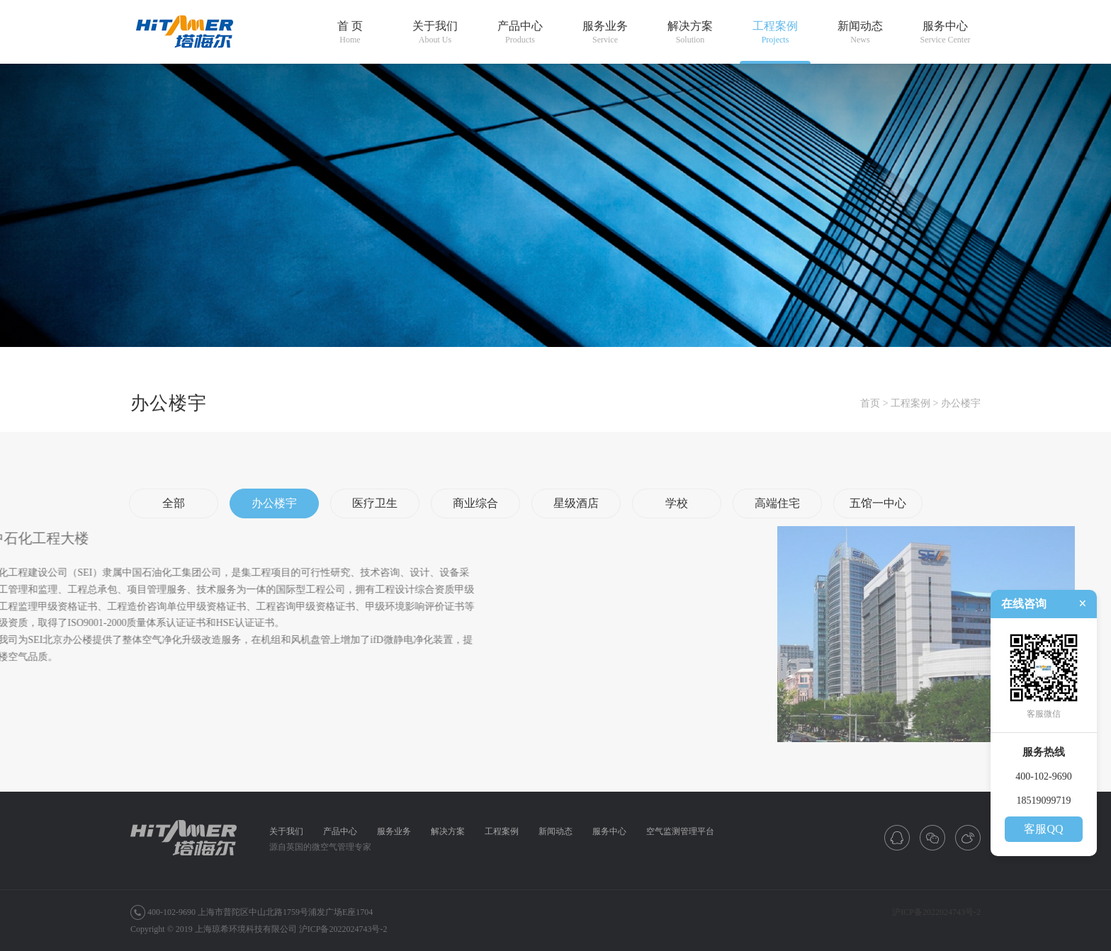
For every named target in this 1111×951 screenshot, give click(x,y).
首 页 (350, 32)
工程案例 (775, 32)
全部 (173, 503)
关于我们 (435, 32)
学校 (676, 503)
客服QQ (1043, 829)
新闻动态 (860, 32)
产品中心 (520, 32)
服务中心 (945, 32)
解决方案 (690, 32)
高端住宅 (777, 503)
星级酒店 (576, 503)
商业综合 (475, 503)
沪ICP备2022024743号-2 (343, 929)
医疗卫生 (374, 503)
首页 (870, 403)
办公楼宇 (961, 403)
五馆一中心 (878, 503)
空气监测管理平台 (680, 831)
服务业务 (605, 32)
